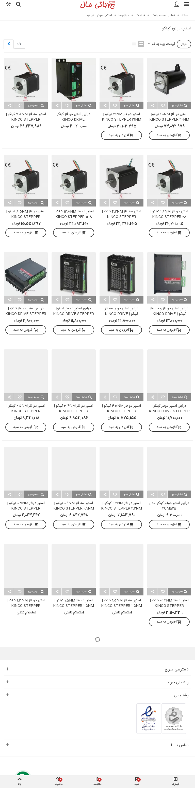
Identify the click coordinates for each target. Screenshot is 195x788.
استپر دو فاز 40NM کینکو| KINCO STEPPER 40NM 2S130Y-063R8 (169, 120)
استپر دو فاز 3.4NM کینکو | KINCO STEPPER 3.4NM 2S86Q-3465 (73, 411)
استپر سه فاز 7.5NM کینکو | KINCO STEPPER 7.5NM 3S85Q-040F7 (26, 120)
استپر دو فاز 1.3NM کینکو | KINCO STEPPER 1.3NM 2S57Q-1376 (26, 606)
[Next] (9, 44)
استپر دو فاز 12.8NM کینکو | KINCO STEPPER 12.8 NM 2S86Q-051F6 (74, 217)
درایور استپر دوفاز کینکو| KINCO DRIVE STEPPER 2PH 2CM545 (169, 411)
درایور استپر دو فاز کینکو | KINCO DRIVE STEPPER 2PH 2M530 (25, 314)
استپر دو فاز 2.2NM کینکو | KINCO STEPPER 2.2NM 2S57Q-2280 (121, 509)
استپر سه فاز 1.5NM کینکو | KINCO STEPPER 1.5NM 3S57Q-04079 (121, 606)
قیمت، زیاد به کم (161, 44)
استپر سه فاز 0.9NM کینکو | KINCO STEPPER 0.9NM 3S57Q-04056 (73, 509)
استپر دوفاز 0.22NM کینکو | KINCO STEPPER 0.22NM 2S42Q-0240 (169, 606)
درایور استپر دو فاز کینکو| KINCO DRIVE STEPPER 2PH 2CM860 (73, 314)
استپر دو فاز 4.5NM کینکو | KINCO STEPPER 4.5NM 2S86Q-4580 (121, 411)
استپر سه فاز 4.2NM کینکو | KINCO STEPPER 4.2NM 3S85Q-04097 (121, 217)
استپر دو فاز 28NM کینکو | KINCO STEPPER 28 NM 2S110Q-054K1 (169, 217)
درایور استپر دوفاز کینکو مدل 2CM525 (169, 506)
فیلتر (184, 44)
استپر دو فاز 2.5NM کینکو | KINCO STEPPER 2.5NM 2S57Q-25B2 (25, 411)
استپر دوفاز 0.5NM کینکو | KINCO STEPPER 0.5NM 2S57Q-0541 (26, 509)
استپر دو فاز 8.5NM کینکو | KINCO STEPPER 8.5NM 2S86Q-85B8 (25, 217)
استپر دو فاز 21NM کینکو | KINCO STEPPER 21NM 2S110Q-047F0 (121, 120)
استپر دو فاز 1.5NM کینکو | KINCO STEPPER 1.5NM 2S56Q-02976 (73, 606)
